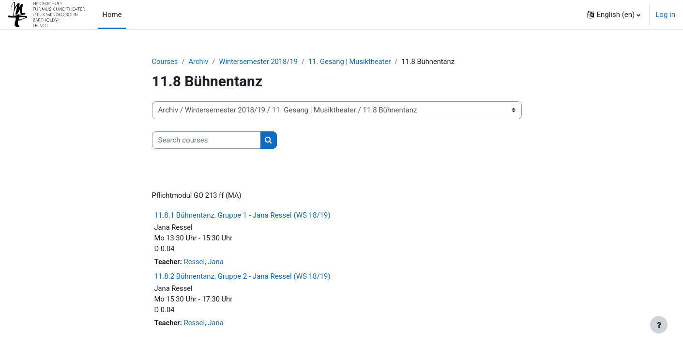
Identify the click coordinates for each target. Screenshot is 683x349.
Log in (665, 14)
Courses (165, 61)
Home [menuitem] (111, 14)
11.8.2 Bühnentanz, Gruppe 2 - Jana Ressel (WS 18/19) (242, 278)
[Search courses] (206, 140)
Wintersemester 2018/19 (260, 61)
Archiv (199, 61)
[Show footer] (659, 324)
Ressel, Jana (204, 263)
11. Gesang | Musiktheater (353, 61)
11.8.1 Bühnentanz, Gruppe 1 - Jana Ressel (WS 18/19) (242, 216)
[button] (613, 14)
